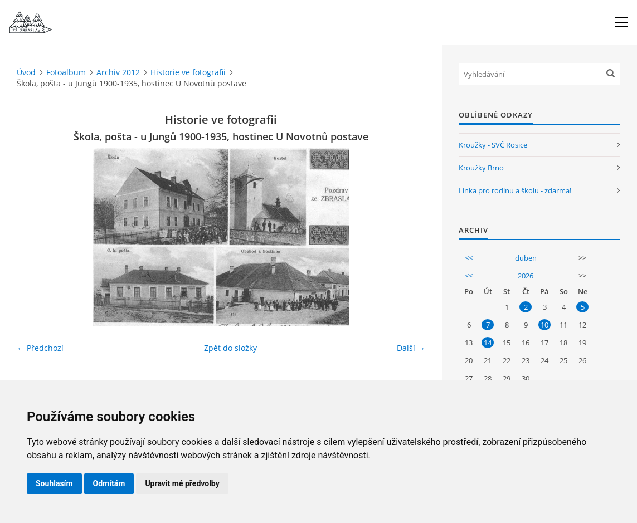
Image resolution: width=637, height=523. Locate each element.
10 (544, 325)
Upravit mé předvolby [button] (182, 483)
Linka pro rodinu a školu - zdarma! (515, 190)
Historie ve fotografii (188, 72)
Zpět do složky (230, 348)
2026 (525, 276)
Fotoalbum (66, 72)
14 (488, 343)
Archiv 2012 (118, 72)
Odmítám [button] (109, 483)
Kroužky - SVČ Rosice (493, 145)
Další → (411, 348)
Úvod (26, 72)
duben (526, 258)
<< (469, 258)
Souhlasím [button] (54, 483)
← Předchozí (40, 348)
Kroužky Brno (481, 168)
